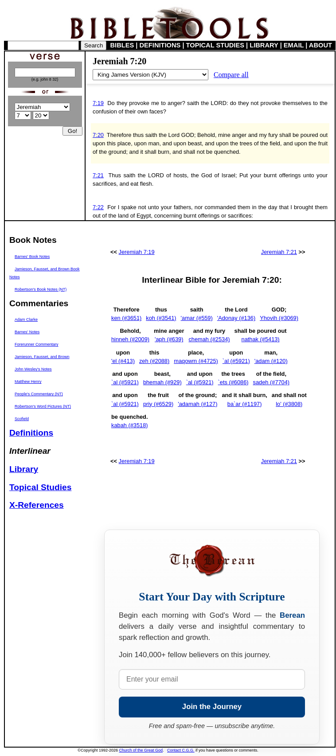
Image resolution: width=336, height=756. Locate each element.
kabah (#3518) (129, 425)
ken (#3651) (126, 318)
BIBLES (122, 45)
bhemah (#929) (162, 382)
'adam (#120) (271, 361)
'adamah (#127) (197, 404)
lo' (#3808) (289, 404)
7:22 (98, 207)
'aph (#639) (169, 339)
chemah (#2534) (209, 339)
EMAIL (294, 45)
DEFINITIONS (160, 45)
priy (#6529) (158, 404)
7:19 (98, 103)
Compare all (231, 74)
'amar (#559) (197, 318)
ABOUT (320, 45)
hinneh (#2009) (130, 339)
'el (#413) (123, 361)
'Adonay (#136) (236, 318)
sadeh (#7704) (271, 382)
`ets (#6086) (233, 382)
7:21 (98, 175)
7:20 (98, 135)
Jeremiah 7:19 (137, 252)
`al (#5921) (236, 361)
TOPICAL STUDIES (215, 45)
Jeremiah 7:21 (279, 252)
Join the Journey (212, 706)
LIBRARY (264, 45)
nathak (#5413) (261, 339)
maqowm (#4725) (196, 361)
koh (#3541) (161, 318)
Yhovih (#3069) (279, 318)
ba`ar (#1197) (244, 404)
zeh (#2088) (154, 361)
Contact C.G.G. (181, 750)
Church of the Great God (141, 750)
